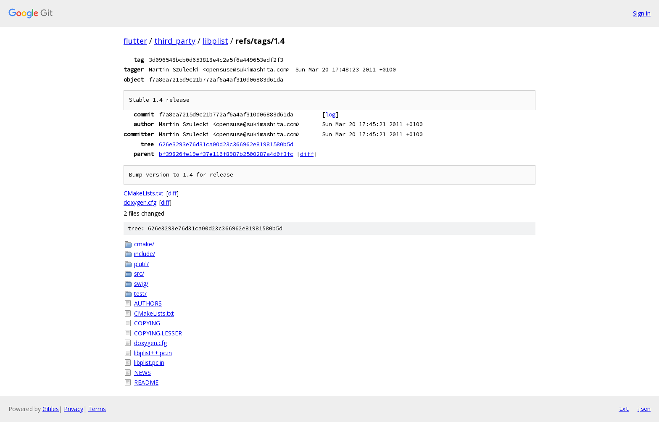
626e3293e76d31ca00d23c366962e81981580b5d (226, 144)
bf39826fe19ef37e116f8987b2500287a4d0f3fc (226, 154)
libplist (215, 41)
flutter (135, 41)
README (146, 382)
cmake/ (144, 244)
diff (307, 154)
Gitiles (50, 409)
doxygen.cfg (140, 202)
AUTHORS (148, 303)
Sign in (642, 13)
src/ (139, 273)
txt (624, 408)
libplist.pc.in (149, 363)
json (644, 408)
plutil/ (141, 264)
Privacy (73, 409)
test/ (140, 294)
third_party (174, 41)
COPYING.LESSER (158, 333)
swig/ (141, 283)
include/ (144, 254)
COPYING (147, 323)
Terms (97, 409)
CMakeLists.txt (143, 193)
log (330, 114)
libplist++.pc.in (153, 353)
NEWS (142, 373)
